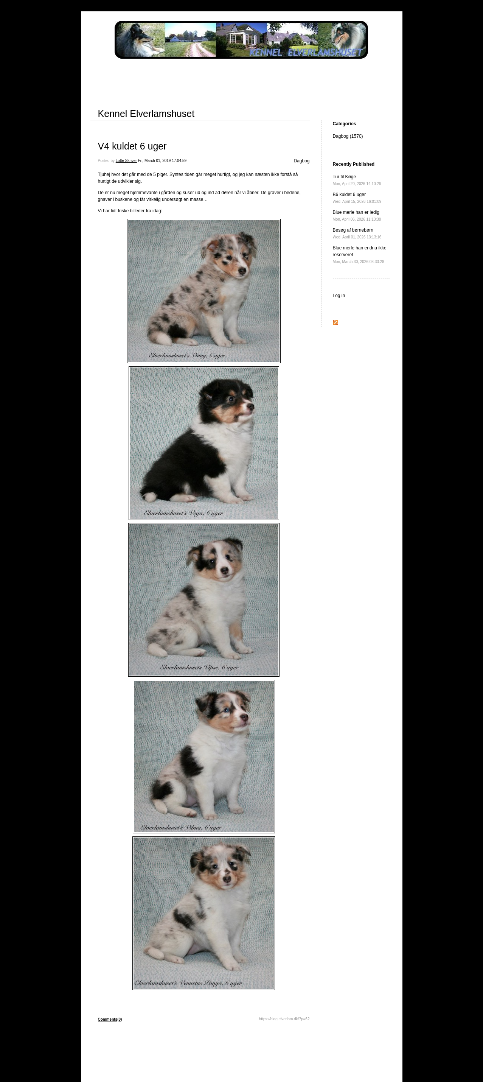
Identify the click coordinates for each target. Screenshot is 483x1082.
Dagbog (301, 160)
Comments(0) (110, 1019)
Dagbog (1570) (348, 136)
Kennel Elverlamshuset (146, 113)
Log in (339, 295)
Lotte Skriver (126, 161)
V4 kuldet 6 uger (132, 146)
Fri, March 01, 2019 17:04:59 (162, 161)
